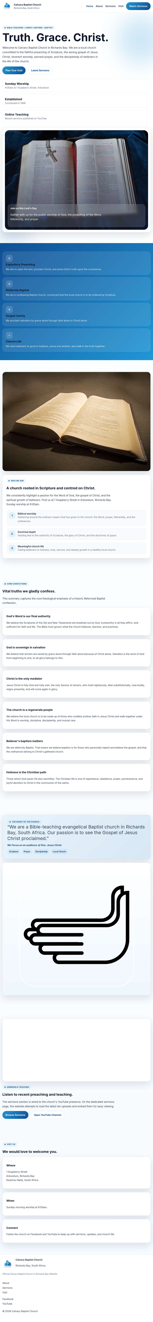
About (99, 6)
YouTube (7, 1303)
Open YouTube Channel (47, 1114)
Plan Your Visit (14, 70)
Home (89, 6)
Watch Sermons (138, 6)
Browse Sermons (15, 1114)
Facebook (7, 1299)
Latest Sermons (40, 70)
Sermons (110, 6)
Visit (120, 6)
